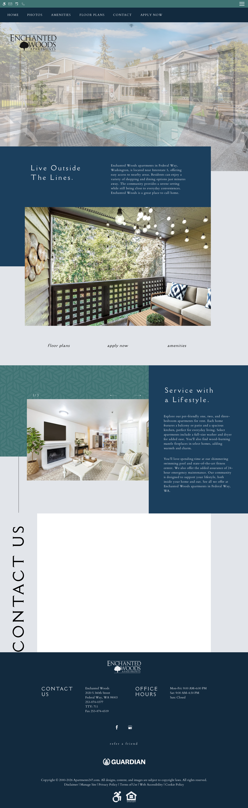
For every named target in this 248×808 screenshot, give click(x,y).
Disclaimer (71, 784)
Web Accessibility (151, 784)
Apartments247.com (86, 780)
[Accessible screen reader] (4, 4)
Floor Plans (92, 15)
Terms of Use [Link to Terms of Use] (128, 784)
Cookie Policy (174, 784)
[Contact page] (10, 4)
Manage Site (88, 784)
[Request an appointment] (16, 4)
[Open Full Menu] (242, 4)
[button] (113, 395)
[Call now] (23, 4)
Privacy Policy (108, 784)
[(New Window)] (101, 695)
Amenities (61, 15)
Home (13, 15)
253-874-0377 (94, 702)
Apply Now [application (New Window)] (151, 15)
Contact (122, 15)
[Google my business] (130, 729)
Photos (35, 15)
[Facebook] (117, 729)
